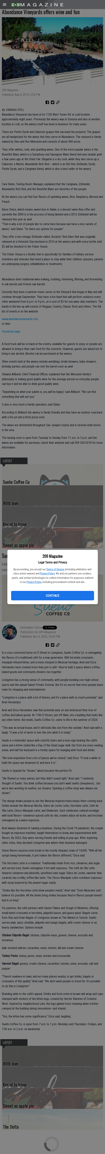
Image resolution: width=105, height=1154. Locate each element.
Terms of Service (55, 569)
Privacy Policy (47, 573)
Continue (52, 596)
